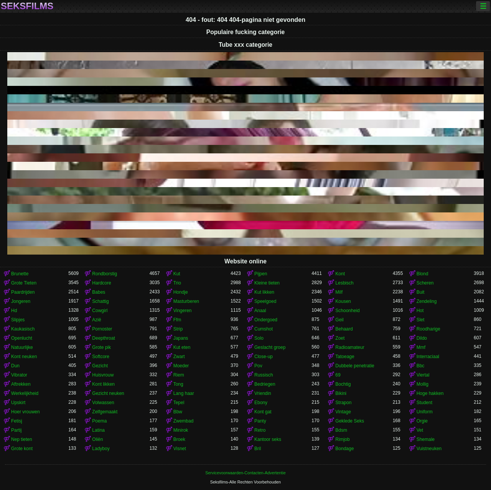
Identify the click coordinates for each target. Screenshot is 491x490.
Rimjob (342, 439)
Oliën (97, 439)
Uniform (425, 411)
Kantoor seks (267, 439)
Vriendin (262, 393)
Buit (421, 292)
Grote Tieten (23, 283)
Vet (420, 430)
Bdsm (341, 430)
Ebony (260, 402)
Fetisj (16, 421)
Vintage (343, 411)
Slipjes (18, 319)
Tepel (179, 402)
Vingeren (182, 310)
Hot (420, 310)
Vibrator (19, 375)
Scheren (425, 283)
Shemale (426, 439)
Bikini (340, 393)
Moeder (181, 365)
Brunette (19, 273)
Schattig (100, 301)
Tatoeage (344, 356)
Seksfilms (27, 6)
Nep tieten (21, 439)
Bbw (177, 411)
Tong (178, 384)
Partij (16, 430)
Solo (259, 338)
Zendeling (427, 301)
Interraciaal (428, 356)
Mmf (421, 347)
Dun (15, 365)
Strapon (343, 402)
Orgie (422, 421)
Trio (177, 283)
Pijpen (260, 273)
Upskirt (18, 402)
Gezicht (100, 365)
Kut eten (182, 347)
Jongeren (20, 301)
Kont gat (263, 411)
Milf (339, 292)
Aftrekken (21, 384)
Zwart (179, 356)
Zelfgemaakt (104, 411)
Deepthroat (103, 338)
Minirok (180, 430)
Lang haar (183, 393)
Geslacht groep (269, 347)
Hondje (180, 292)
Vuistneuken (429, 448)
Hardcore (101, 283)
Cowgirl (99, 310)
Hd (14, 310)
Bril (257, 448)
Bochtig (343, 384)
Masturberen (186, 301)
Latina (98, 430)
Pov (258, 365)
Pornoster (102, 329)
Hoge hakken (430, 393)
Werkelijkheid (24, 393)
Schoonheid (347, 310)
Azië (96, 319)
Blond (422, 273)
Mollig (422, 384)
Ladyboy (100, 448)
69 (337, 375)
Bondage (344, 448)
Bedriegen (264, 384)
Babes (98, 292)
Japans (180, 338)
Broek (179, 439)
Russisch (263, 375)
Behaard (344, 329)
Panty (260, 421)
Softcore (100, 356)
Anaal (260, 310)
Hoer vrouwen (25, 411)
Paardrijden (23, 292)
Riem (178, 375)
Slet (421, 319)
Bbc (421, 365)
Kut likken (264, 292)
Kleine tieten (267, 283)
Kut (176, 273)
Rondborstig (104, 273)
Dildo (422, 338)
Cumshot (263, 329)
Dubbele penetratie (354, 365)
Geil (339, 319)
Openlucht (21, 338)
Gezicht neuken (108, 393)
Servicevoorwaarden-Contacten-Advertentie (245, 472)
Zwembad (183, 421)
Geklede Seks (349, 421)
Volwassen (103, 402)
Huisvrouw (103, 375)
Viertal (423, 375)
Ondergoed (265, 319)
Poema (99, 421)
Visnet (179, 448)
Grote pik (101, 347)
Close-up (263, 356)
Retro (259, 430)
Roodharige (428, 329)
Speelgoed (265, 301)
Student (424, 402)
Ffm (177, 319)
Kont (340, 273)
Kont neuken (24, 356)
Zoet (339, 338)
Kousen (343, 301)
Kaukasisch (23, 329)
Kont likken (103, 384)
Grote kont (22, 448)
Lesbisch (344, 283)
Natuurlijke (22, 347)
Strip (178, 329)
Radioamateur (349, 347)
